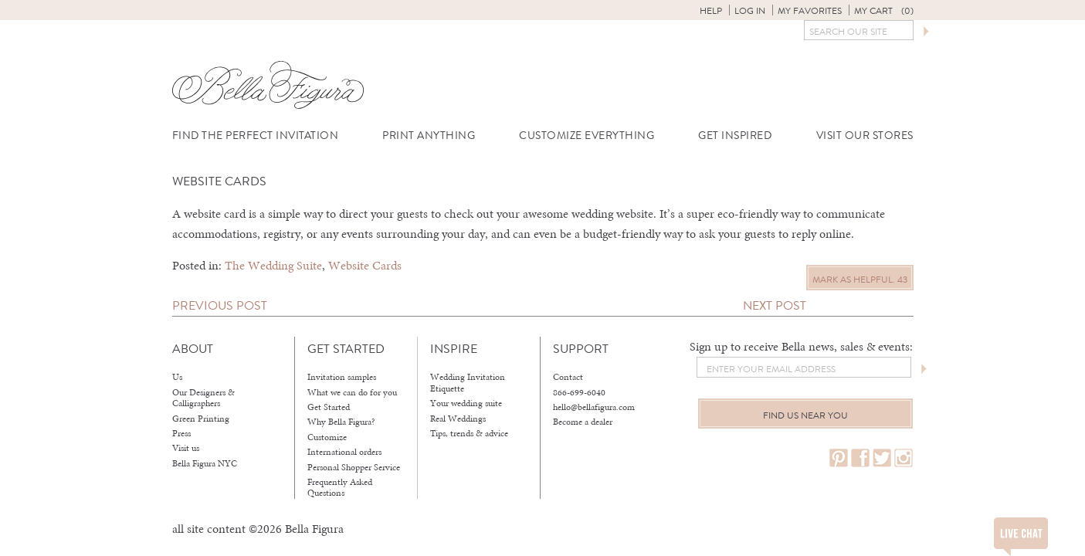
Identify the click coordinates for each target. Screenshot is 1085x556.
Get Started (328, 407)
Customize (327, 437)
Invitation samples (341, 376)
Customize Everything (586, 135)
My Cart (884, 10)
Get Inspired (734, 135)
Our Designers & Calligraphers (203, 398)
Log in (749, 10)
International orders (344, 451)
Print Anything (428, 135)
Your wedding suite (466, 403)
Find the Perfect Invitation (255, 135)
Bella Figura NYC (204, 463)
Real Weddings (458, 418)
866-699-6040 (579, 392)
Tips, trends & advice (469, 433)
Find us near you (805, 415)
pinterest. (838, 458)
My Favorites (810, 10)
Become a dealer (582, 421)
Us (177, 376)
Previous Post (219, 305)
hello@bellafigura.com (594, 407)
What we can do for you (352, 392)
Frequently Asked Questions (339, 487)
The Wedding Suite (273, 265)
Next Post (774, 305)
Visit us (185, 447)
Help (711, 10)
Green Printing (200, 418)
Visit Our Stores (865, 135)
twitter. (882, 458)
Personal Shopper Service (353, 467)
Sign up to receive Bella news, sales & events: (801, 346)
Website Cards (365, 265)
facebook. (860, 458)
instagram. (903, 458)
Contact (568, 376)
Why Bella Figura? (341, 421)
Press (181, 433)
